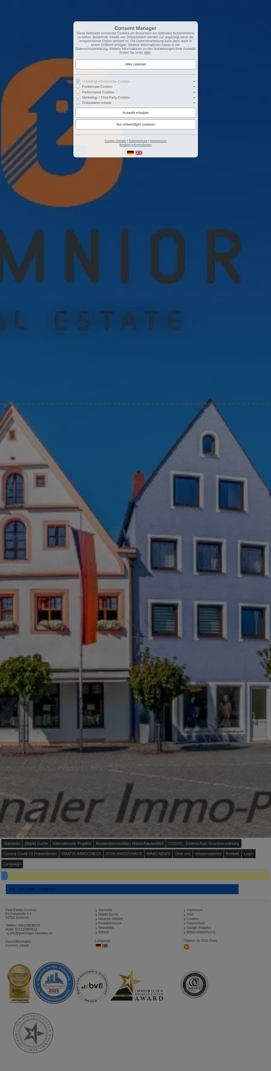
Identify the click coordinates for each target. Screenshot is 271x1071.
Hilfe (147, 53)
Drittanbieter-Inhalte (96, 103)
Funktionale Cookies (97, 87)
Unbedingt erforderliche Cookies (106, 81)
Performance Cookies (98, 92)
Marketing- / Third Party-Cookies (106, 98)
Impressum (158, 141)
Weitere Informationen (135, 145)
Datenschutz (138, 141)
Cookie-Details (115, 141)
